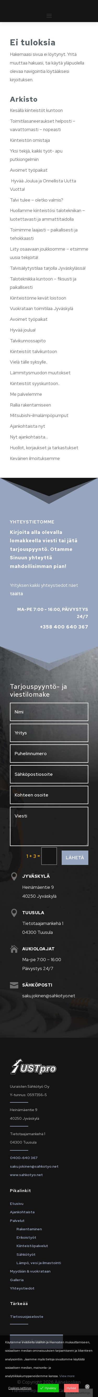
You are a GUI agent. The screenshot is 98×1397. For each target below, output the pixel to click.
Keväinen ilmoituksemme (35, 458)
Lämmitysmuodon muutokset (40, 373)
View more (67, 1376)
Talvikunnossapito (28, 341)
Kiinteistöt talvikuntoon (33, 351)
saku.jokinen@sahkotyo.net (34, 1166)
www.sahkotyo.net (26, 1174)
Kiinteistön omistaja (30, 140)
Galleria (17, 1279)
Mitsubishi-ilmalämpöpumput (39, 415)
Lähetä (75, 857)
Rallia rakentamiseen (30, 405)
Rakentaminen (29, 1229)
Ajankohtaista (22, 1212)
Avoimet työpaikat (29, 170)
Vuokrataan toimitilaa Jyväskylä (41, 308)
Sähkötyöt (26, 1254)
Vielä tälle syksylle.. (28, 362)
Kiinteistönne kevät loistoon (38, 298)
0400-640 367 (24, 1157)
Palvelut (17, 1220)
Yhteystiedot (22, 1288)
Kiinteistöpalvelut (32, 1245)
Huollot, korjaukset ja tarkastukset (44, 448)
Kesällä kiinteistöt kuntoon (36, 110)
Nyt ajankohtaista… (29, 437)
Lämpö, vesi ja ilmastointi (38, 1262)
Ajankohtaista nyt (27, 426)
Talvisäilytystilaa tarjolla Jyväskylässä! (47, 268)
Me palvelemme (26, 394)
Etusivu (16, 1203)
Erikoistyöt (26, 1237)
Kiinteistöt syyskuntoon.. (35, 383)
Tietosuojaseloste (26, 1316)
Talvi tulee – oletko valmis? (36, 200)
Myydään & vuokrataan (30, 1271)
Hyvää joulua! (23, 330)
